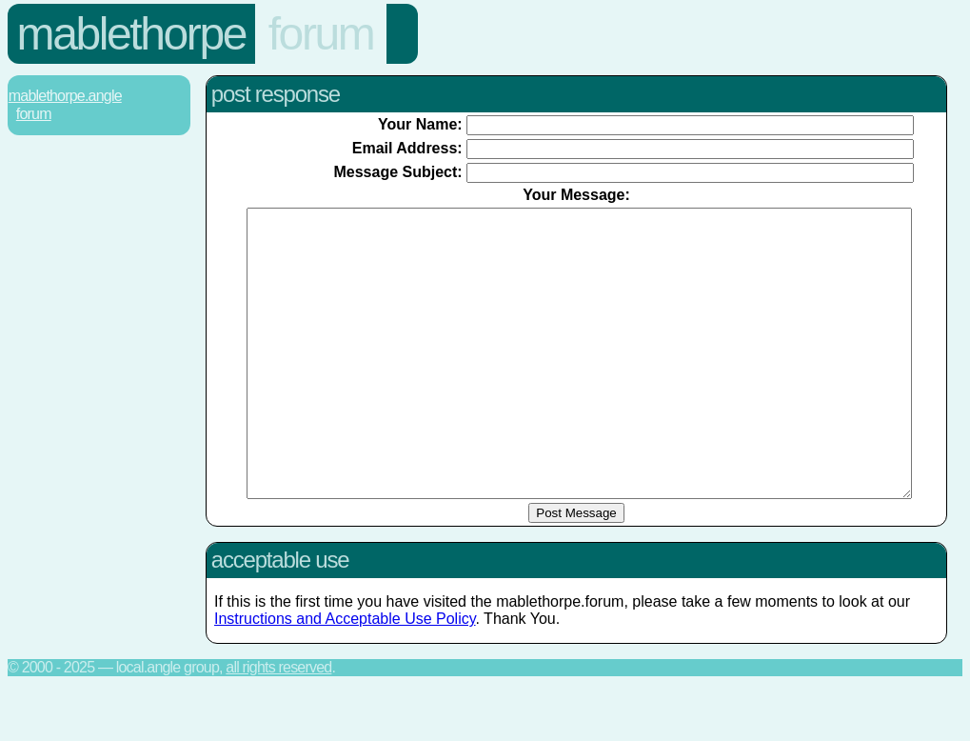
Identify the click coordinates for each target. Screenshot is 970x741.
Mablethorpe (131, 34)
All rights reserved (278, 724)
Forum (321, 34)
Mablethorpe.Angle (65, 96)
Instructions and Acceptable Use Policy (345, 676)
